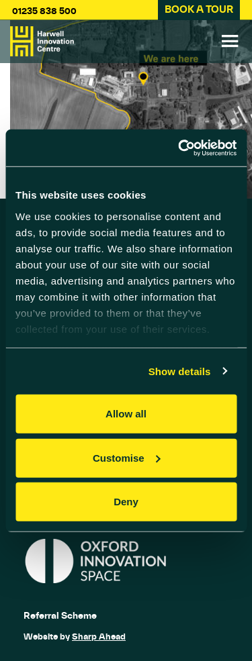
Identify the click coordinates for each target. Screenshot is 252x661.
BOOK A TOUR (199, 9)
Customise (127, 457)
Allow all (126, 413)
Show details (180, 370)
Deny (126, 501)
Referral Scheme (60, 615)
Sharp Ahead (99, 636)
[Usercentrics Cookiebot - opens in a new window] (179, 147)
